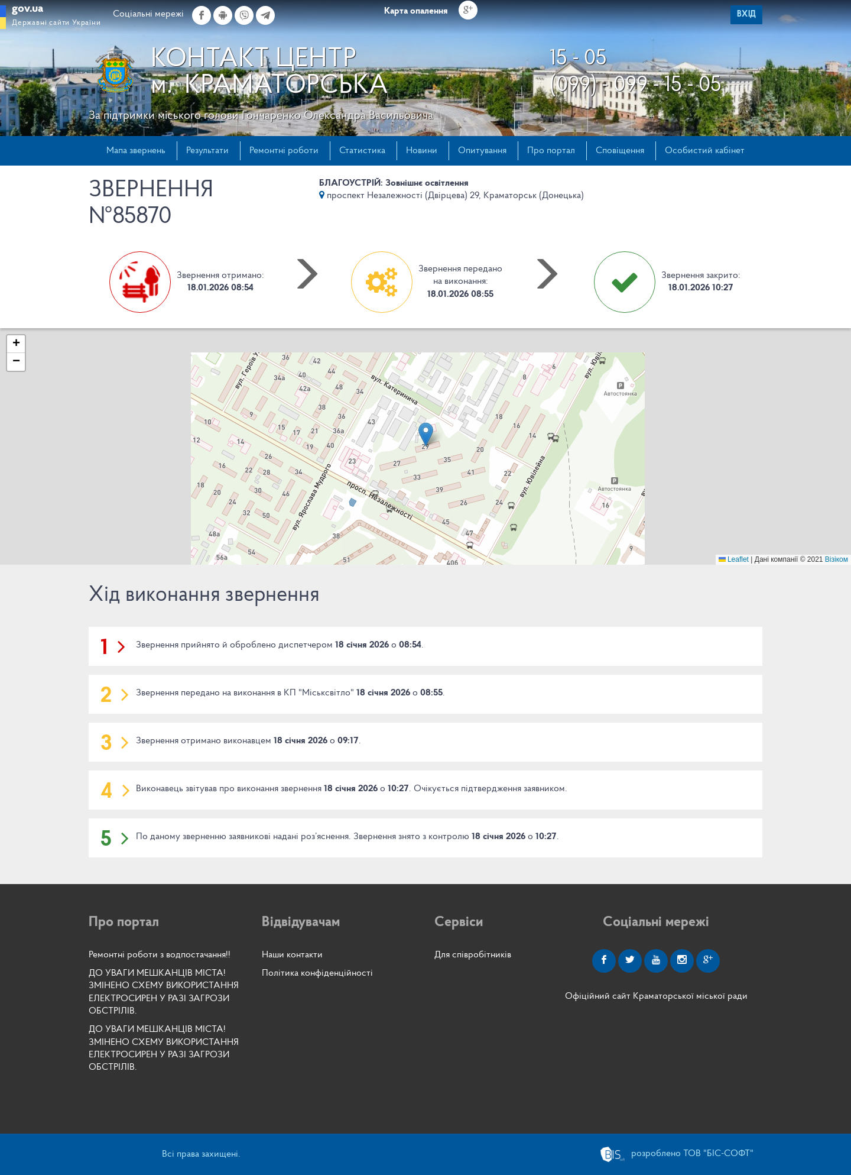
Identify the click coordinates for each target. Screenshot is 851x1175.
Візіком (836, 559)
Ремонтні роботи (284, 151)
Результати (207, 151)
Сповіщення (620, 151)
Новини (421, 151)
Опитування (482, 151)
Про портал (551, 151)
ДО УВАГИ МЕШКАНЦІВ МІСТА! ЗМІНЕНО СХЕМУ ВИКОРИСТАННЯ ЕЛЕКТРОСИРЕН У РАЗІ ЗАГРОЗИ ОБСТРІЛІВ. (164, 992)
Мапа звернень (135, 151)
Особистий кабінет (705, 151)
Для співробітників (472, 955)
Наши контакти (292, 955)
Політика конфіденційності (317, 973)
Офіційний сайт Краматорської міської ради (656, 996)
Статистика (362, 151)
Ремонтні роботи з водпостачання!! (159, 955)
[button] (425, 434)
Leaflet (734, 559)
